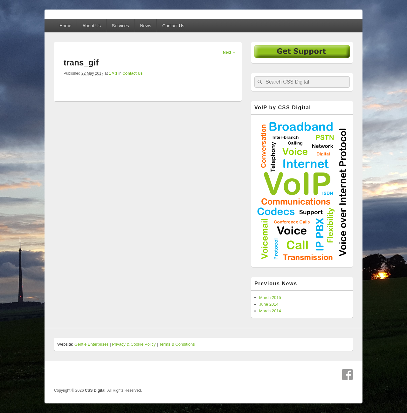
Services (120, 25)
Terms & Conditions (177, 344)
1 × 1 (113, 73)
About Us (91, 25)
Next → (229, 52)
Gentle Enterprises (91, 344)
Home (65, 25)
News (145, 25)
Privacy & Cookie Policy (133, 344)
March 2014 (270, 310)
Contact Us (173, 25)
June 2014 (269, 304)
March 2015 (270, 297)
